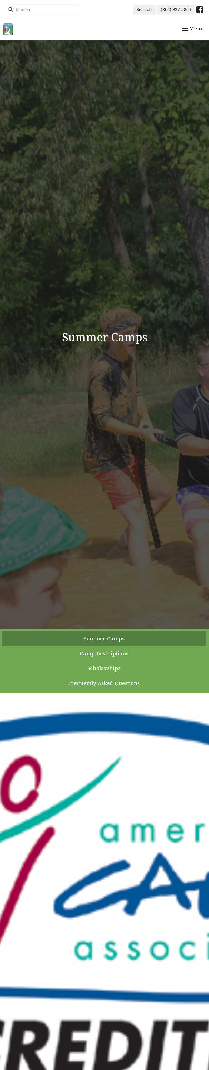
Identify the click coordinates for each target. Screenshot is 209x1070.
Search (144, 9)
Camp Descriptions (104, 653)
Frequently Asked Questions (104, 683)
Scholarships (103, 668)
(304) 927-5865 (176, 9)
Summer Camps (104, 638)
